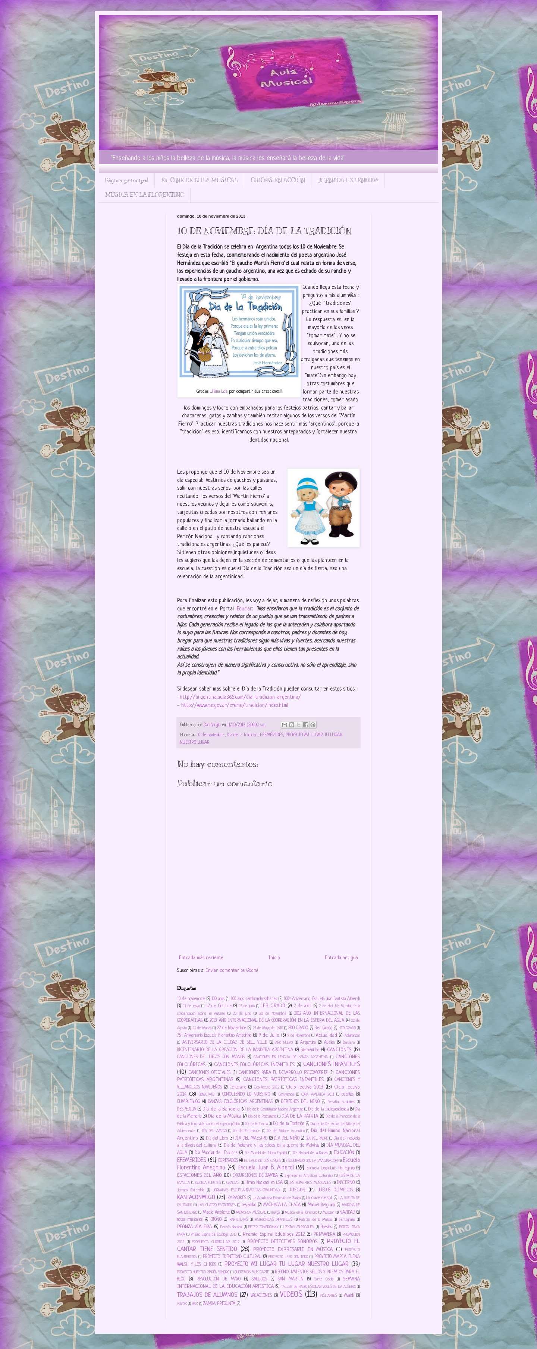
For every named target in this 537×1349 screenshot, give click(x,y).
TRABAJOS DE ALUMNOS (207, 1295)
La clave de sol (319, 1198)
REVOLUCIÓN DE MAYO (219, 1279)
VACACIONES (261, 1295)
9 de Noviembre (299, 1035)
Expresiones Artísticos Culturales (309, 1175)
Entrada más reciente (201, 958)
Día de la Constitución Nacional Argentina (275, 1109)
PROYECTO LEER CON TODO (288, 1257)
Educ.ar (244, 609)
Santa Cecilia (323, 1279)
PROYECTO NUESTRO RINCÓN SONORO (203, 1272)
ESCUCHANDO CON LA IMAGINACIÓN (311, 1161)
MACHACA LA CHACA (282, 1205)
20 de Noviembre (272, 1013)
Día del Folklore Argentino (286, 1131)
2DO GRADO (298, 1028)
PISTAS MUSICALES (299, 1227)
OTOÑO (216, 1219)
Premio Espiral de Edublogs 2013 (213, 1234)
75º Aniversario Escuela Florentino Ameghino (214, 1035)
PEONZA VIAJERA (194, 1227)
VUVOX (182, 1304)
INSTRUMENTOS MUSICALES (310, 1183)
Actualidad (326, 1035)
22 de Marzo (202, 1028)
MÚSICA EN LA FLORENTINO (144, 195)
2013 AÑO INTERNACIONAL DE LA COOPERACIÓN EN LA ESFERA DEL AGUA (277, 1020)
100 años (217, 999)
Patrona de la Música (315, 1219)
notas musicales (189, 1219)
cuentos (348, 1094)
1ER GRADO (273, 1006)
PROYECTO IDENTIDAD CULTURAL (232, 1257)
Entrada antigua (341, 958)
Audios (329, 1042)
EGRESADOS (228, 1160)
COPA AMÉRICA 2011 (317, 1094)
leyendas (249, 1205)
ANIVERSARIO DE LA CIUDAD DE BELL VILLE (224, 1042)
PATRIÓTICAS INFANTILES (274, 1219)
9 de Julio (269, 1035)
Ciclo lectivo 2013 (304, 1087)
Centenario (238, 1087)
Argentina (307, 1042)
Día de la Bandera (220, 1109)
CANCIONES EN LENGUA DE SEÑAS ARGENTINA (291, 1057)
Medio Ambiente (216, 1212)
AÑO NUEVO (284, 1042)
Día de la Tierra (256, 1124)
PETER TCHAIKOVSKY (263, 1227)
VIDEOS (291, 1294)
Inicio (274, 958)
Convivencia (286, 1094)
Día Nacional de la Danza (310, 1153)
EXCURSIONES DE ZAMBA (255, 1175)
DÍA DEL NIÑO (286, 1138)
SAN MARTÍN (291, 1279)
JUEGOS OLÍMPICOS (335, 1190)
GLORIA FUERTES (208, 1183)
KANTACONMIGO (196, 1197)
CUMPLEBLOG (188, 1102)
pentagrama (347, 1219)
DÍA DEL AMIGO (214, 1131)
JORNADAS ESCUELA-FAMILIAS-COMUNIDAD (246, 1190)
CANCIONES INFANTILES (331, 1064)
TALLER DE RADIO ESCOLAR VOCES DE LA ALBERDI (318, 1287)
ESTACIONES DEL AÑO (199, 1175)
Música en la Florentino (301, 1212)
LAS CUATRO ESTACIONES (217, 1205)
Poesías (326, 1227)
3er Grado (323, 1028)
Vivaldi (349, 1295)
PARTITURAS (239, 1219)
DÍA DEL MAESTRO (251, 1138)
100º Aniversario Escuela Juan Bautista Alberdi (322, 999)
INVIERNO (346, 1182)
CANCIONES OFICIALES (209, 1072)
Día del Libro (217, 1138)
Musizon (328, 1212)
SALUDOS (259, 1279)
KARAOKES (236, 1198)
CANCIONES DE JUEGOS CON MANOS (211, 1057)
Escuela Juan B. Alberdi (266, 1168)
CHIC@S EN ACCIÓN (278, 180)
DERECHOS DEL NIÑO (300, 1102)
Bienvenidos (310, 1050)
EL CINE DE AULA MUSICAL (199, 180)
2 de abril (302, 1006)
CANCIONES (339, 1050)
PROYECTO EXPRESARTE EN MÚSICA (293, 1249)
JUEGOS (297, 1190)
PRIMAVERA (324, 1234)
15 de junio (247, 1006)
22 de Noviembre (231, 1028)
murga (275, 1212)
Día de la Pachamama (262, 1116)
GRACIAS (232, 1183)
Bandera (349, 1042)
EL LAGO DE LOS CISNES (262, 1161)
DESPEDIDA (186, 1109)
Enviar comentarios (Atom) (231, 970)
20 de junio (242, 1013)
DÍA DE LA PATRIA (300, 1116)
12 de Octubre (219, 1006)
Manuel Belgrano (321, 1205)
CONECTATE (206, 1094)
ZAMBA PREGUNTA (219, 1304)
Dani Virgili (213, 725)
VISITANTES (328, 1295)
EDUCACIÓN (344, 1153)
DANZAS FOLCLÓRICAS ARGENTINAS (240, 1102)
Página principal (126, 180)
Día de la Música (224, 1116)
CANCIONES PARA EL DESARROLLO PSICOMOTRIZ (283, 1072)
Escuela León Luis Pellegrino (331, 1168)
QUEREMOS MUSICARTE (252, 1272)
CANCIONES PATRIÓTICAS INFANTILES (283, 1080)
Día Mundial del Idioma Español (266, 1153)
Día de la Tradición (242, 735)
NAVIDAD (347, 1212)
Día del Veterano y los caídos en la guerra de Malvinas (271, 1145)
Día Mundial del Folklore (216, 1153)
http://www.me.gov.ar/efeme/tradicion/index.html (234, 705)
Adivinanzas (352, 1035)
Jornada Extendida (190, 1190)
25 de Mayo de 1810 (268, 1028)
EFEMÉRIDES (271, 735)
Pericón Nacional (231, 1227)
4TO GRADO (347, 1028)
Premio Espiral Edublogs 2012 (274, 1234)
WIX (195, 1304)
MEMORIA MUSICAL (251, 1212)
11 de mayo (191, 1006)
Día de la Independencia (328, 1109)
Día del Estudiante (246, 1131)
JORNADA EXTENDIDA (348, 180)
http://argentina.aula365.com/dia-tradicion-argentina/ (240, 697)
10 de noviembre (210, 735)
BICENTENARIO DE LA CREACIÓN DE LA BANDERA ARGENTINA (235, 1050)
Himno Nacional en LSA (264, 1182)
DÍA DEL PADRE (317, 1138)
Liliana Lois (219, 391)
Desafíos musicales (341, 1102)
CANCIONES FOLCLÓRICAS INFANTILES (254, 1065)
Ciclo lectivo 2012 (266, 1087)
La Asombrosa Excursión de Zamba (277, 1198)
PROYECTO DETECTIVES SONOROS (282, 1242)
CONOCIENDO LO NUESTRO (246, 1094)
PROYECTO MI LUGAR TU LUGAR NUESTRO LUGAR (286, 1264)
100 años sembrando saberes (254, 999)
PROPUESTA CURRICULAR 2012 (215, 1242)
